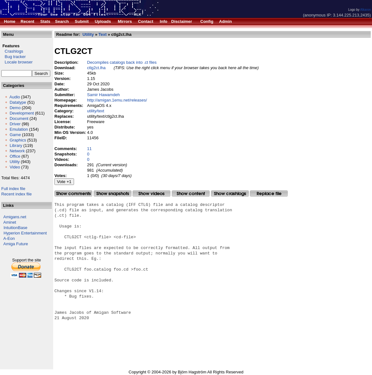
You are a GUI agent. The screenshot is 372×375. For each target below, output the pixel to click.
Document (18, 118)
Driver (15, 124)
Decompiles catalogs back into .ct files (122, 62)
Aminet (9, 222)
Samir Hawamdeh (103, 94)
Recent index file (16, 194)
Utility (14, 161)
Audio (14, 97)
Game (15, 134)
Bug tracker (13, 56)
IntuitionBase (15, 227)
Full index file (13, 188)
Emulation (18, 129)
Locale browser (17, 62)
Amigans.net (14, 216)
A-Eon (9, 238)
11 (89, 148)
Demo (15, 107)
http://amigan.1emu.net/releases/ (117, 100)
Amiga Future (15, 243)
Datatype (17, 102)
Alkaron (365, 9)
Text (102, 34)
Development (21, 113)
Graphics (17, 140)
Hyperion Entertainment (25, 233)
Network (17, 150)
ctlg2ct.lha (96, 67)
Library (15, 145)
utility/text (95, 111)
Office (14, 156)
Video (14, 167)
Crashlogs (12, 51)
